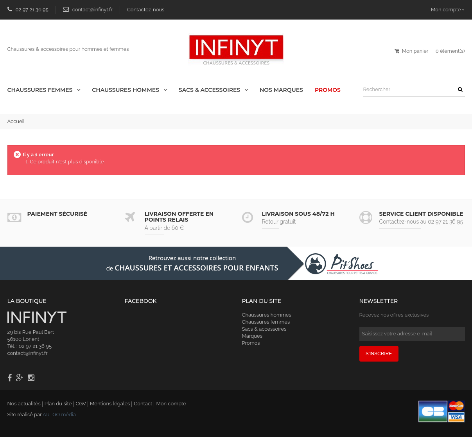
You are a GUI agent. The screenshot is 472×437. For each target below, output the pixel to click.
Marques (252, 336)
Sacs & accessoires (210, 89)
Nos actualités (24, 404)
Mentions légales (110, 404)
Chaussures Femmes (40, 89)
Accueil (16, 121)
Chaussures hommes (266, 315)
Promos (328, 89)
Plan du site (58, 404)
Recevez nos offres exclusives (394, 315)
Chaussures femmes (266, 322)
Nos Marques (281, 89)
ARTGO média (59, 414)
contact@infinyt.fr (92, 10)
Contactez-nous (146, 10)
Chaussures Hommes (126, 89)
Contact (143, 404)
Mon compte (171, 404)
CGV (80, 404)
